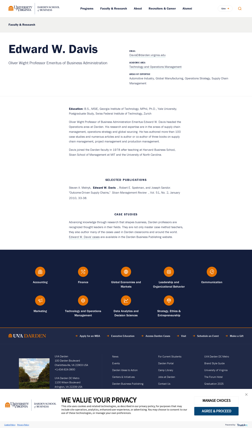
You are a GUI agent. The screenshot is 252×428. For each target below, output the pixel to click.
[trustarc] (242, 424)
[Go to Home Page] (27, 336)
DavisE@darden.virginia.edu (147, 55)
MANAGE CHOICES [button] (216, 400)
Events (116, 363)
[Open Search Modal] (239, 8)
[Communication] (212, 273)
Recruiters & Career (162, 8)
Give (223, 8)
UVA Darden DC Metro (216, 356)
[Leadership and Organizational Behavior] (169, 273)
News (115, 356)
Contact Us (164, 383)
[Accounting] (40, 273)
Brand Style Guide (214, 363)
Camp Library (165, 370)
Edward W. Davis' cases (84, 237)
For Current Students (169, 356)
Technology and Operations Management (155, 67)
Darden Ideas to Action (125, 370)
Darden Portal (166, 363)
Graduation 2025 (214, 383)
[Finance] (83, 273)
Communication (211, 282)
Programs (86, 8)
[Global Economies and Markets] (126, 273)
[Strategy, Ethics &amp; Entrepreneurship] (169, 302)
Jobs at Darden (166, 377)
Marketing (40, 311)
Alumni (187, 8)
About (138, 8)
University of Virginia (215, 370)
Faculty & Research (113, 8)
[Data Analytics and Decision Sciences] (126, 302)
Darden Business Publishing (127, 383)
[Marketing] (40, 302)
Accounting (40, 282)
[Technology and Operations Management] (83, 302)
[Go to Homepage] (34, 8)
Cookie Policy (9, 424)
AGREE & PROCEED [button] (216, 411)
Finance (83, 282)
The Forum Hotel (213, 377)
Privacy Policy (23, 424)
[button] (246, 395)
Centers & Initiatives (123, 377)
